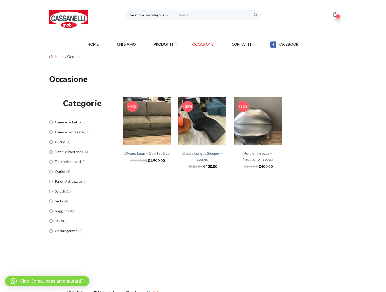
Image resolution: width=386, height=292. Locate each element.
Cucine (60, 142)
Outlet (60, 171)
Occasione (203, 44)
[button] (149, 14)
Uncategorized (66, 231)
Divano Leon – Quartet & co (147, 153)
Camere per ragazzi (69, 132)
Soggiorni (62, 211)
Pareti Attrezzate (68, 181)
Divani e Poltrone (68, 152)
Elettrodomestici (68, 161)
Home (93, 44)
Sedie (59, 201)
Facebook (284, 44)
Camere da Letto (68, 122)
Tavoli (59, 221)
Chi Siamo (126, 44)
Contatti (242, 44)
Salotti (60, 191)
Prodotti (164, 44)
